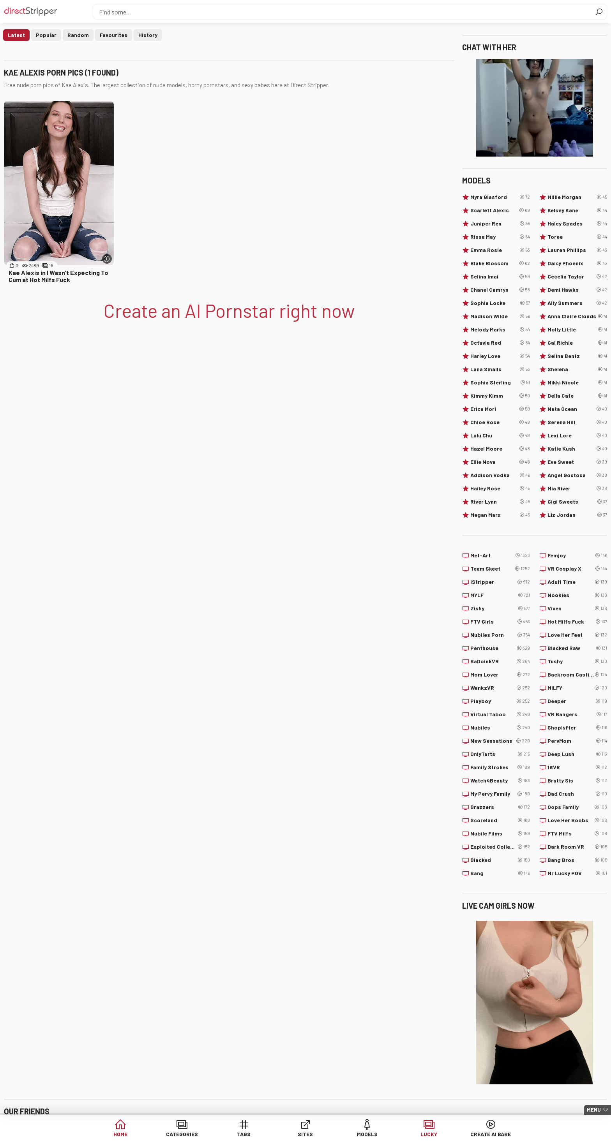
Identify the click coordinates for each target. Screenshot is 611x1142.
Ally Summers (577, 303)
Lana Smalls (500, 369)
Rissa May (500, 236)
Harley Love (500, 356)
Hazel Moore (500, 448)
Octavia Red (500, 342)
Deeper (577, 701)
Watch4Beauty (500, 780)
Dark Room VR (577, 846)
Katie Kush (577, 448)
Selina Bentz (577, 356)
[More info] (107, 259)
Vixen (577, 608)
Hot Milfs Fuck (577, 621)
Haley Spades (577, 223)
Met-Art (500, 555)
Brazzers (500, 807)
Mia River (577, 488)
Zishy (500, 608)
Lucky (425, 1134)
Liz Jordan (577, 515)
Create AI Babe (484, 1134)
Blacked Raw (577, 648)
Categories (186, 1134)
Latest (16, 35)
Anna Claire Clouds (577, 316)
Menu (594, 1110)
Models (365, 1134)
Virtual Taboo (500, 714)
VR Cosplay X (577, 568)
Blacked (500, 860)
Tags (246, 1134)
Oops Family (577, 807)
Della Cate (577, 395)
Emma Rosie (500, 250)
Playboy (500, 701)
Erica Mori (500, 409)
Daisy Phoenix (577, 263)
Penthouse (500, 648)
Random (78, 35)
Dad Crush (577, 793)
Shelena (577, 369)
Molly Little (577, 329)
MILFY (577, 688)
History (147, 35)
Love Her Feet (577, 635)
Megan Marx (500, 515)
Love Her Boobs (577, 820)
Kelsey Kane (577, 210)
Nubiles (500, 727)
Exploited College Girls (500, 846)
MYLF (500, 595)
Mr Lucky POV (577, 873)
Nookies (577, 595)
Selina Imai (500, 276)
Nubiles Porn (500, 635)
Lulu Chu (500, 435)
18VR (577, 767)
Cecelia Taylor (577, 276)
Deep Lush (577, 754)
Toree (577, 236)
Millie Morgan (577, 197)
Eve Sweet (577, 462)
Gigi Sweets (577, 501)
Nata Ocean (577, 409)
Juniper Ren (500, 223)
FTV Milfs (577, 833)
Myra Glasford (500, 197)
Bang (500, 873)
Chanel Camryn (500, 289)
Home (127, 1134)
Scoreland (500, 820)
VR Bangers (577, 714)
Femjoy (577, 555)
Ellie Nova (500, 462)
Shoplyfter (577, 727)
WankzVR (500, 688)
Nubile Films (500, 833)
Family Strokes (500, 767)
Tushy (577, 661)
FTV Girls (500, 621)
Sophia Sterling (500, 382)
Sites (305, 1134)
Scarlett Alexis (500, 210)
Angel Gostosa (577, 475)
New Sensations (500, 740)
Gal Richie (577, 342)
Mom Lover (500, 674)
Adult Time (577, 582)
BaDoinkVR (500, 661)
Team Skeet (500, 568)
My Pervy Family (500, 793)
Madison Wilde (500, 316)
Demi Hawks (577, 289)
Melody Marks (500, 329)
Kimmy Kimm (500, 395)
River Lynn (500, 501)
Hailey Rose (500, 488)
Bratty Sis (577, 780)
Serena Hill (577, 422)
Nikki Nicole (577, 382)
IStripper (500, 582)
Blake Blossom (500, 263)
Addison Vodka (500, 475)
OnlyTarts (500, 754)
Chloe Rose (500, 422)
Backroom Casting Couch (577, 674)
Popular (46, 35)
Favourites (113, 35)
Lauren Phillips (577, 250)
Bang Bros (577, 860)
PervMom (577, 740)
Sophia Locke (500, 303)
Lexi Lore (577, 435)
